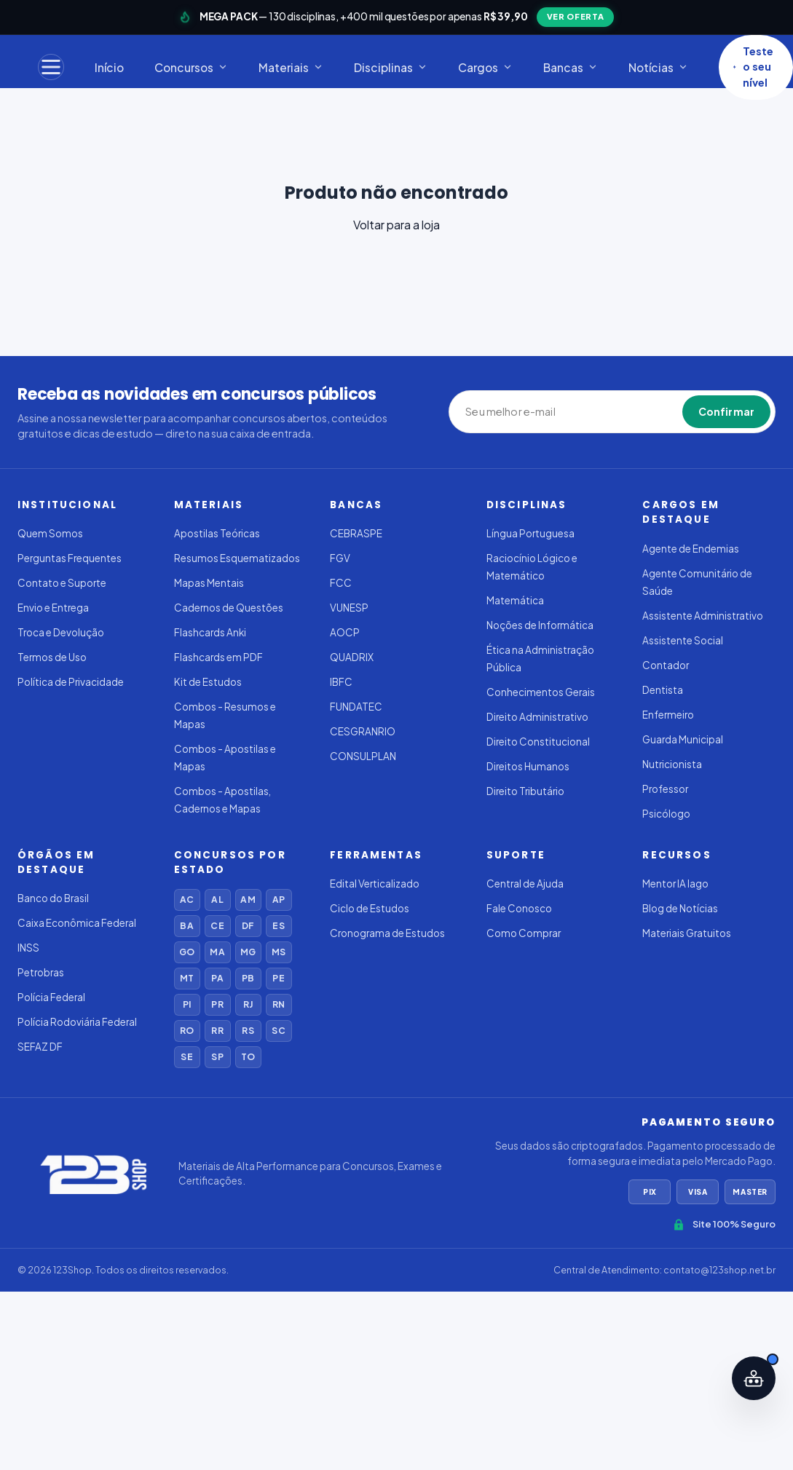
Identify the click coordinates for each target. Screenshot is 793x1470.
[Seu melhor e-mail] (532, 412)
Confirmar (726, 411)
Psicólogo (666, 813)
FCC (341, 583)
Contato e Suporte (61, 583)
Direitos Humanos (527, 766)
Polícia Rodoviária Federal (77, 1022)
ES (278, 925)
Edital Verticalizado (374, 883)
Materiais (291, 67)
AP (278, 899)
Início (109, 67)
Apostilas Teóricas (217, 533)
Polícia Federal (51, 997)
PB (248, 978)
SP (217, 1056)
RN (278, 1004)
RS (247, 1030)
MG (248, 952)
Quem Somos (50, 533)
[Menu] (51, 67)
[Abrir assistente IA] (754, 1378)
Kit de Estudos (208, 682)
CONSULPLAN (363, 756)
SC (278, 1030)
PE (278, 978)
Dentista (662, 690)
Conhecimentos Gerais (540, 692)
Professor (665, 789)
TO (248, 1056)
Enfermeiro (668, 714)
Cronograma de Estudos (387, 933)
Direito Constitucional (538, 741)
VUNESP (349, 607)
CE (217, 925)
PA (217, 978)
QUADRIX (352, 657)
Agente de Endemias (690, 548)
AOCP (345, 632)
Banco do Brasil (53, 898)
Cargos (485, 67)
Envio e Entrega (53, 607)
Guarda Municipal (682, 739)
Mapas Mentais (209, 583)
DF (248, 925)
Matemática (515, 600)
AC (187, 899)
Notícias (658, 67)
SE (186, 1056)
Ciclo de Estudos (369, 908)
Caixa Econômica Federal (76, 923)
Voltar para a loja (396, 224)
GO (186, 952)
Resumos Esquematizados (237, 558)
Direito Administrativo (537, 717)
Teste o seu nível (753, 67)
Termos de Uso (52, 657)
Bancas (570, 67)
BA (186, 925)
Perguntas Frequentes (69, 558)
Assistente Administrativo (702, 615)
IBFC (341, 682)
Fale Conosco (519, 908)
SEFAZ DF (40, 1046)
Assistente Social (682, 640)
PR (217, 1004)
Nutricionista (672, 764)
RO (187, 1030)
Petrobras (40, 972)
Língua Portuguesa (530, 533)
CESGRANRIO (362, 731)
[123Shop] (92, 1173)
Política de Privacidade (70, 682)
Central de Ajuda (525, 883)
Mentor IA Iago (675, 883)
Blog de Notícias (680, 908)
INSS (28, 947)
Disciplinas (390, 67)
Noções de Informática (539, 625)
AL (217, 899)
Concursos (191, 67)
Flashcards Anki (210, 632)
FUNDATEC (356, 706)
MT (187, 978)
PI (187, 1004)
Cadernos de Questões (228, 607)
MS (278, 952)
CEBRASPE (356, 533)
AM (247, 899)
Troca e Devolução (60, 632)
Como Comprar (523, 933)
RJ (248, 1004)
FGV (340, 558)
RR (217, 1030)
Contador (665, 665)
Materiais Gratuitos (686, 933)
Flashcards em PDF (218, 657)
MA (217, 952)
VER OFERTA (575, 16)
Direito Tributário (525, 791)
